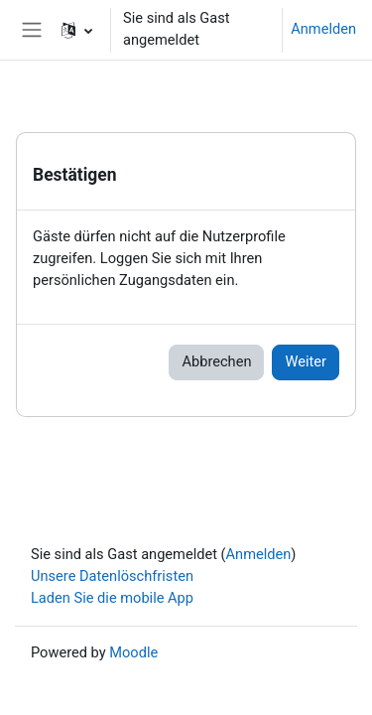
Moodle (133, 652)
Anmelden (323, 29)
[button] (77, 30)
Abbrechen (216, 361)
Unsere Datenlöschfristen (112, 576)
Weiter (305, 361)
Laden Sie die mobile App (112, 598)
